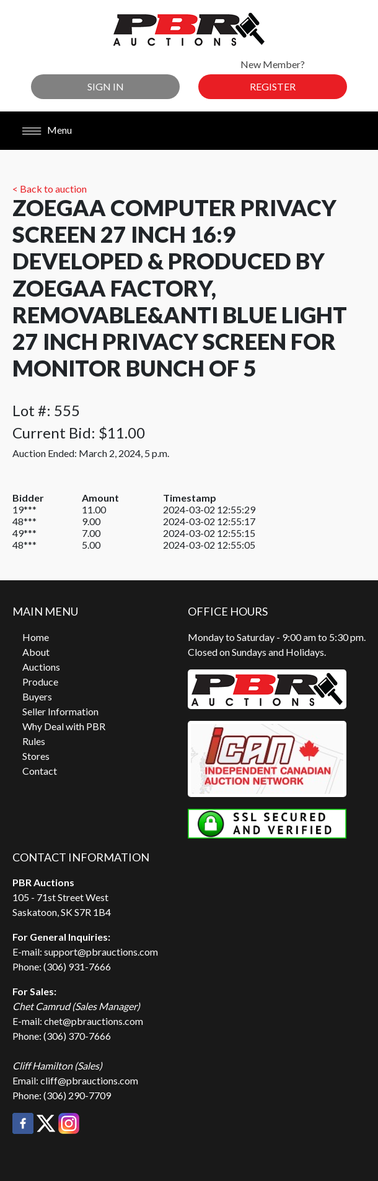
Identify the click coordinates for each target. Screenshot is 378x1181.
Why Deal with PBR (63, 726)
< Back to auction (49, 188)
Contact (39, 771)
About (36, 652)
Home (35, 637)
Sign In (105, 86)
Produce (40, 681)
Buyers (37, 696)
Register (273, 86)
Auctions (41, 667)
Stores (36, 756)
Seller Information (60, 711)
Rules (33, 741)
